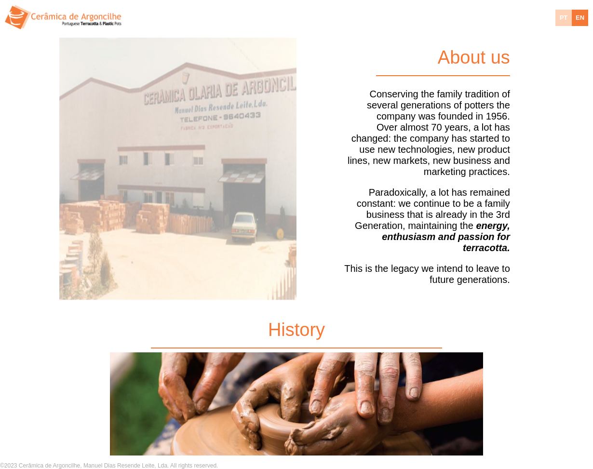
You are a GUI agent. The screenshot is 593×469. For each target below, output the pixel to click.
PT (564, 17)
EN (580, 17)
